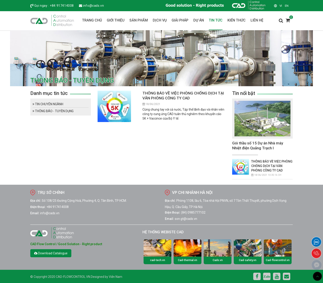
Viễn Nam (115, 277)
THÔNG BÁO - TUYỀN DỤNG (53, 111)
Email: (34, 213)
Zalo (267, 276)
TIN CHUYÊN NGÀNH (48, 104)
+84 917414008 (62, 5)
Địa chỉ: (35, 200)
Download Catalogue (51, 253)
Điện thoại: (38, 207)
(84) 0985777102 (193, 212)
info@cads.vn (93, 5)
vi (280, 5)
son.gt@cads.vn (186, 219)
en (286, 5)
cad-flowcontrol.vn (73, 277)
